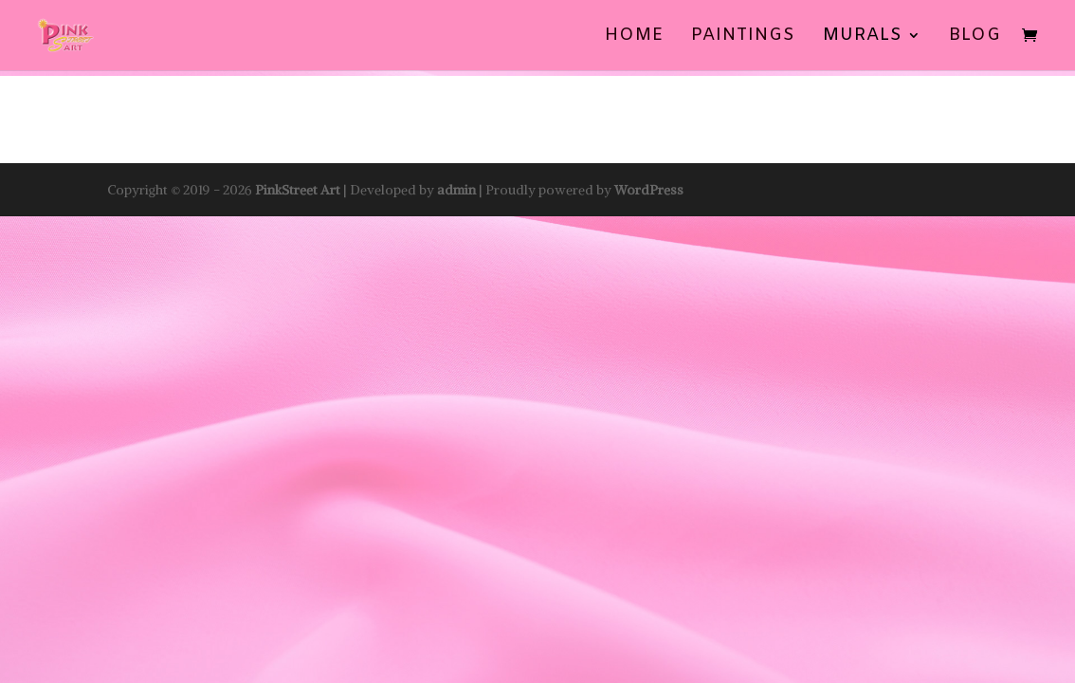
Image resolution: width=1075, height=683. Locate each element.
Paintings (743, 37)
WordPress (648, 189)
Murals (862, 37)
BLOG (975, 37)
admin (456, 189)
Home (634, 37)
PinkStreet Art (297, 189)
